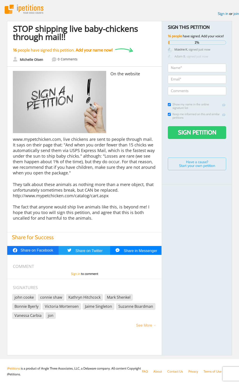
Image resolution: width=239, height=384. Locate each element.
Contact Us (175, 371)
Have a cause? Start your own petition (197, 164)
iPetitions (24, 9)
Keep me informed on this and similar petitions (194, 115)
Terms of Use (212, 371)
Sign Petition (197, 132)
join (236, 13)
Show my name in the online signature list (188, 106)
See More (144, 325)
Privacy (193, 371)
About (157, 371)
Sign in (223, 13)
